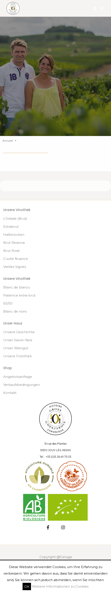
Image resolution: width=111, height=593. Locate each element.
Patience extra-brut (19, 295)
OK (26, 586)
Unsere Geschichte (19, 332)
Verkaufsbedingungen (21, 385)
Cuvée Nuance (15, 259)
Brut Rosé (11, 251)
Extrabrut (11, 226)
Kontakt (9, 393)
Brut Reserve (14, 243)
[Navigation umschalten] (102, 8)
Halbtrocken (13, 235)
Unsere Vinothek (16, 210)
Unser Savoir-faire (17, 340)
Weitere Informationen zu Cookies (60, 586)
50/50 (8, 303)
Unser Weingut (15, 348)
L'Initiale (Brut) (15, 218)
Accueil (7, 141)
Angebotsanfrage (17, 377)
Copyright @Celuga (55, 557)
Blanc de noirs (15, 311)
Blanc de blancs (16, 287)
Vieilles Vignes (14, 267)
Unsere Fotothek (17, 356)
